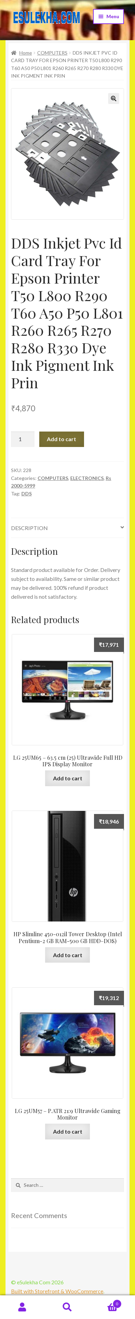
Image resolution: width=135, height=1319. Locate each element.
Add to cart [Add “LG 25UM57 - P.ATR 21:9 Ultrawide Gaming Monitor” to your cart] (67, 1131)
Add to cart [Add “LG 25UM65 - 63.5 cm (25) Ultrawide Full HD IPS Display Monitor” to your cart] (67, 778)
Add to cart (61, 439)
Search (67, 1307)
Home (25, 53)
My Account (22, 1307)
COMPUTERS (52, 53)
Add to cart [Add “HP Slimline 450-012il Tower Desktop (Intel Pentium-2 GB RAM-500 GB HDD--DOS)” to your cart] (67, 955)
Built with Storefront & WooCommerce (57, 1291)
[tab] (67, 528)
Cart (105, 1302)
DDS (26, 493)
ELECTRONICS (87, 478)
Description (29, 528)
